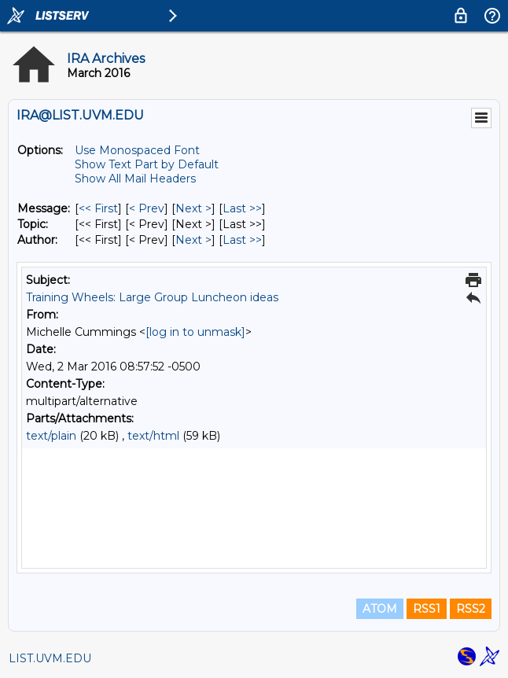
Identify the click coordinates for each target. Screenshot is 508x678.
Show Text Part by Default (147, 164)
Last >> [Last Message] (242, 208)
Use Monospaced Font (137, 150)
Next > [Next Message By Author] (193, 240)
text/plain (51, 436)
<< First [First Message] (98, 208)
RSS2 (470, 609)
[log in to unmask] (195, 332)
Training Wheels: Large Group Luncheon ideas (152, 297)
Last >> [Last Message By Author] (242, 240)
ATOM (380, 609)
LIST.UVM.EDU (50, 658)
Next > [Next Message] (193, 208)
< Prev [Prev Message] (146, 208)
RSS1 (426, 609)
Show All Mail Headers (135, 178)
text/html (153, 436)
